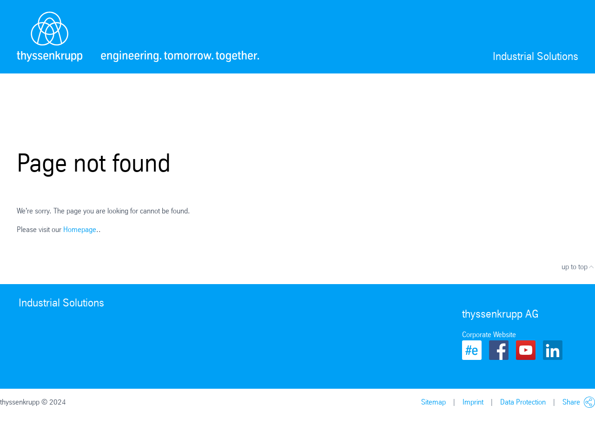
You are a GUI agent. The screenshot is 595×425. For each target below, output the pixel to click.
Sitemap (433, 402)
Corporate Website (489, 334)
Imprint (473, 402)
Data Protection (523, 402)
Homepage (79, 229)
